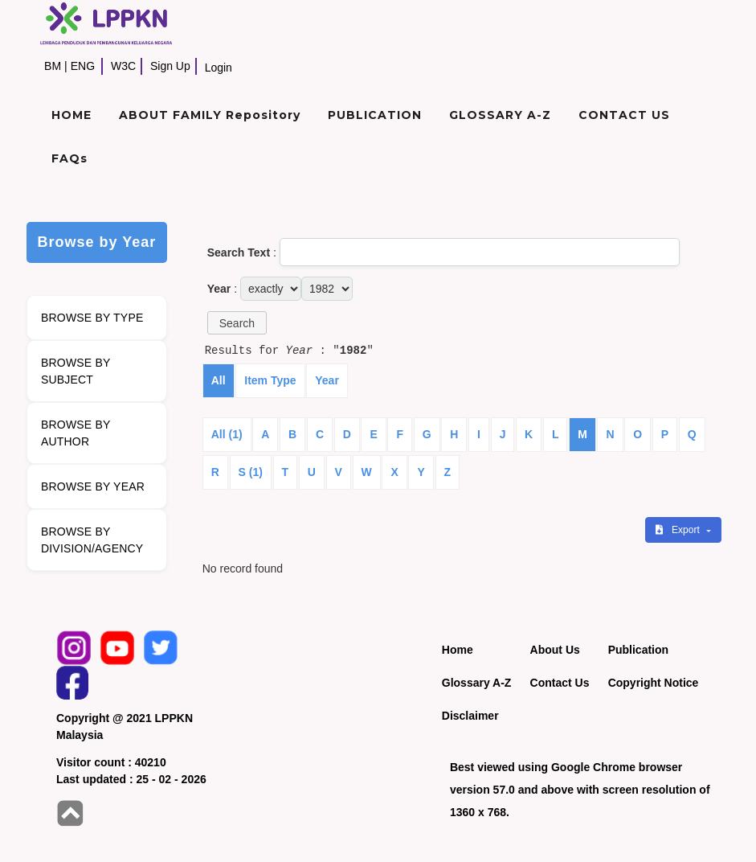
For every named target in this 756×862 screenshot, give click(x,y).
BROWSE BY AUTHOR (76, 433)
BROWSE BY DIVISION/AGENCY (92, 540)
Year (327, 380)
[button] (237, 323)
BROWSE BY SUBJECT (76, 371)
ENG (83, 66)
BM (52, 66)
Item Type (270, 380)
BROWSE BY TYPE (92, 317)
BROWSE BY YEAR (93, 486)
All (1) (227, 434)
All (218, 380)
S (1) (251, 472)
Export (679, 530)
